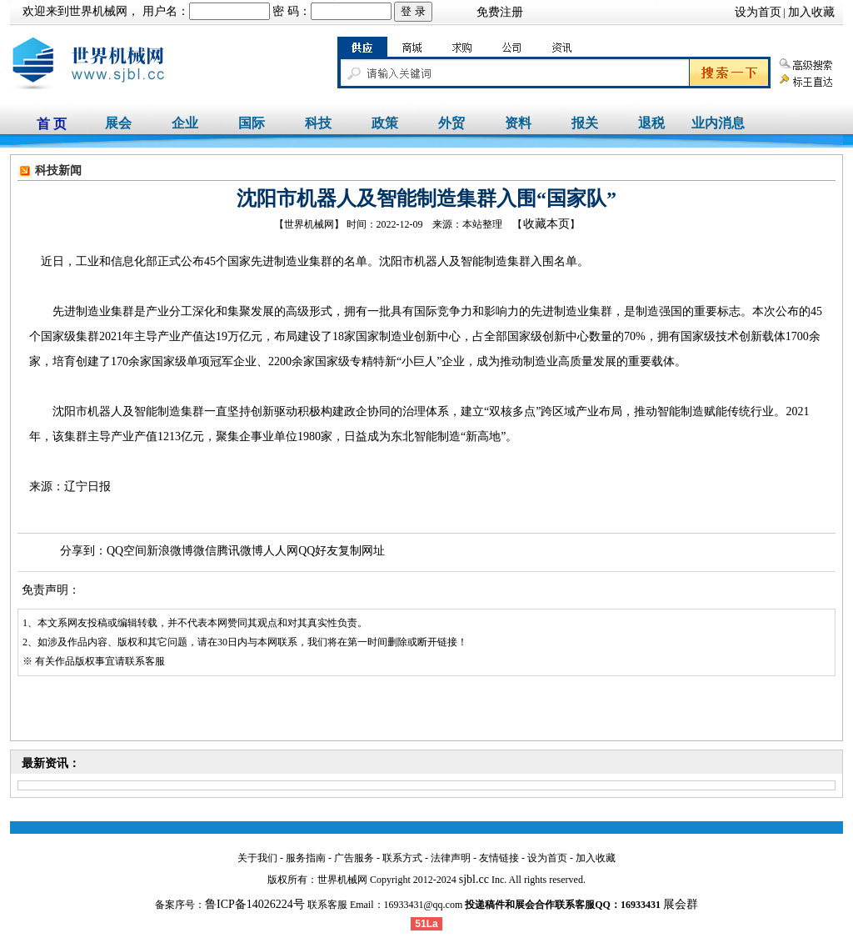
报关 (584, 123)
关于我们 (257, 858)
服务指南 (306, 858)
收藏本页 (546, 224)
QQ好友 (318, 550)
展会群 (680, 904)
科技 (318, 123)
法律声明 (451, 858)
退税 (651, 123)
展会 (118, 123)
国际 (251, 123)
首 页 (52, 124)
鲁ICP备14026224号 (255, 904)
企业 (185, 123)
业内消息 (718, 123)
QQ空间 (127, 550)
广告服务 (354, 858)
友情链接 (499, 858)
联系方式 (402, 858)
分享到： (83, 550)
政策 (385, 123)
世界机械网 (98, 11)
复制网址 (361, 550)
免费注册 (499, 12)
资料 (518, 123)
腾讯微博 (240, 550)
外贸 (451, 123)
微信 (205, 550)
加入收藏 (811, 12)
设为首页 (758, 12)
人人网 (280, 550)
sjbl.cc (474, 879)
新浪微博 (170, 550)
